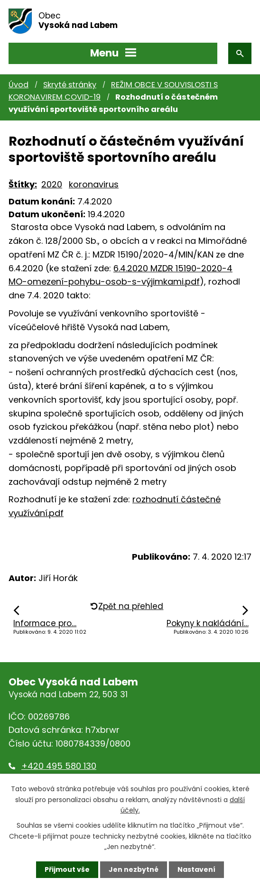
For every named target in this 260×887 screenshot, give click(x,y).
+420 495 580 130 (58, 766)
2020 (51, 184)
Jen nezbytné (133, 869)
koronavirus (94, 184)
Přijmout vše (67, 869)
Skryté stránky (69, 84)
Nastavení (196, 869)
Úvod (18, 84)
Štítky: (23, 184)
